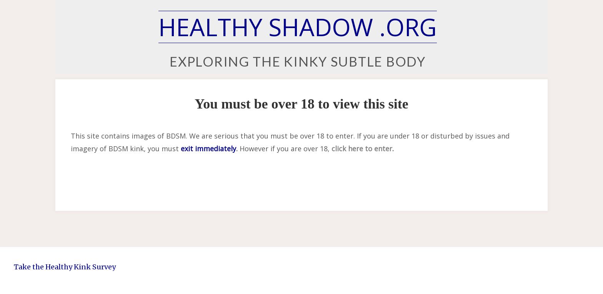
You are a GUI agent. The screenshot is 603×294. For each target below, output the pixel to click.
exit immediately (208, 148)
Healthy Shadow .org (297, 27)
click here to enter (361, 148)
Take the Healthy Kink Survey (65, 266)
